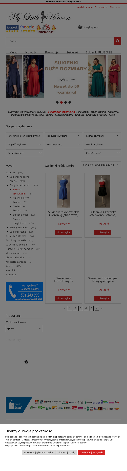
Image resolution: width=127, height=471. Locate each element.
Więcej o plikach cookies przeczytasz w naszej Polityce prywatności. (38, 445)
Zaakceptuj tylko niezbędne (38, 452)
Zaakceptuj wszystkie (91, 452)
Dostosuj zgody (67, 452)
